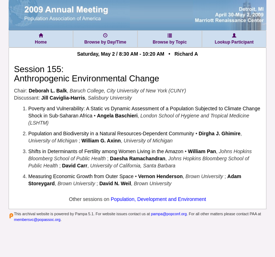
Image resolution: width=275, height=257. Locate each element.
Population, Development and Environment (158, 199)
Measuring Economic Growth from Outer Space (81, 176)
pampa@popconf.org (169, 214)
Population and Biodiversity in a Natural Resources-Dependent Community (111, 133)
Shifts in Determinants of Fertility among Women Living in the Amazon (105, 151)
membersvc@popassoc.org (37, 219)
